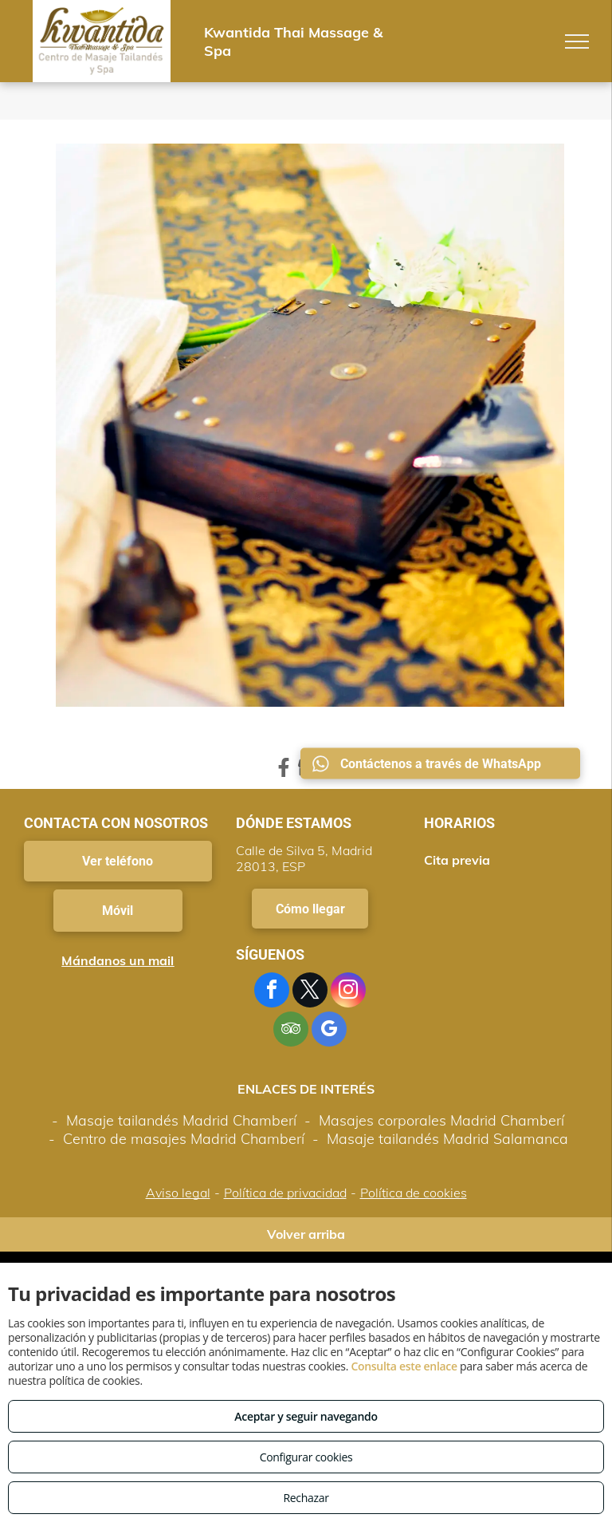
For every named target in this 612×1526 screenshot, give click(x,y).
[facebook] (271, 991)
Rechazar (305, 1497)
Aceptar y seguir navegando (305, 1416)
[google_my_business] (329, 1031)
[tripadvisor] (290, 1031)
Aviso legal (178, 1193)
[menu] (577, 41)
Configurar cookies (306, 1457)
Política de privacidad (285, 1193)
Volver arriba (306, 1234)
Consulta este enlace (404, 1366)
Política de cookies (413, 1193)
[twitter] (310, 991)
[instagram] (348, 991)
